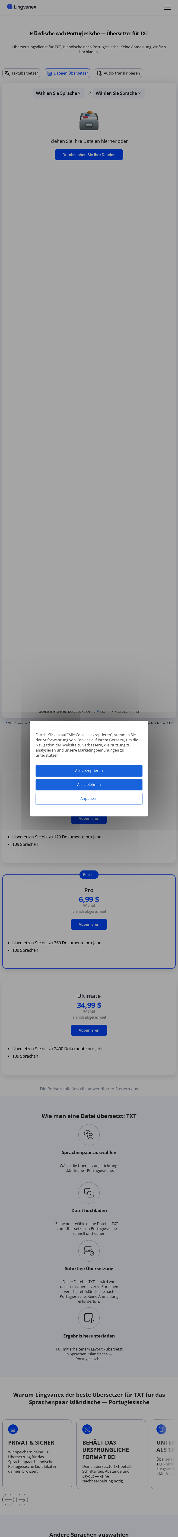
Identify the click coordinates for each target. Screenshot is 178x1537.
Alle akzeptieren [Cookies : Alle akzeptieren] (89, 770)
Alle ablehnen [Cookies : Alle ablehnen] (89, 784)
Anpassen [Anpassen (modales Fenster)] (89, 798)
